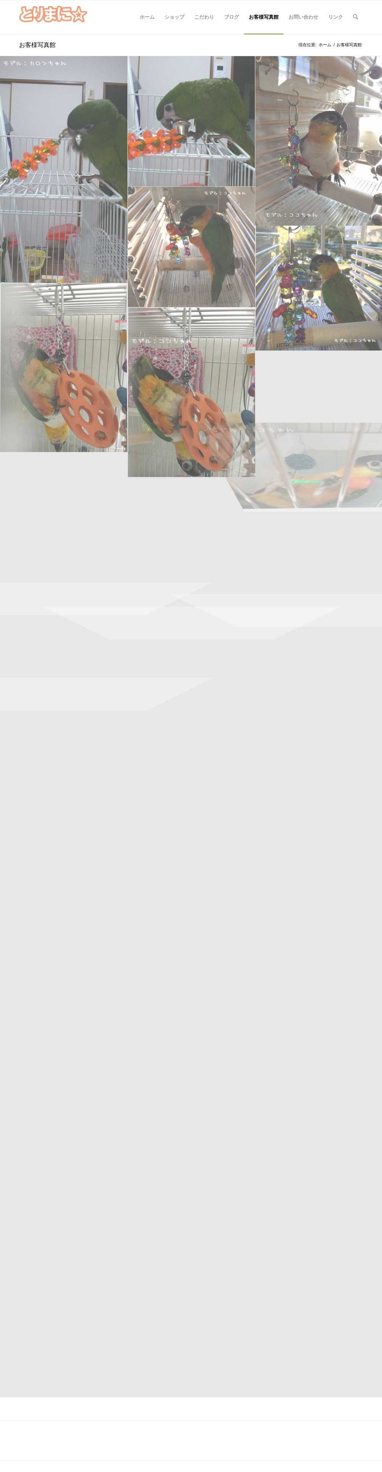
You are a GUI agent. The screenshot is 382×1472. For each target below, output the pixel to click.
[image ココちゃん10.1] (64, 368)
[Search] (355, 17)
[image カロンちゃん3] (192, 121)
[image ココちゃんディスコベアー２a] (192, 247)
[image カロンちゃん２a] (64, 169)
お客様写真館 (37, 44)
